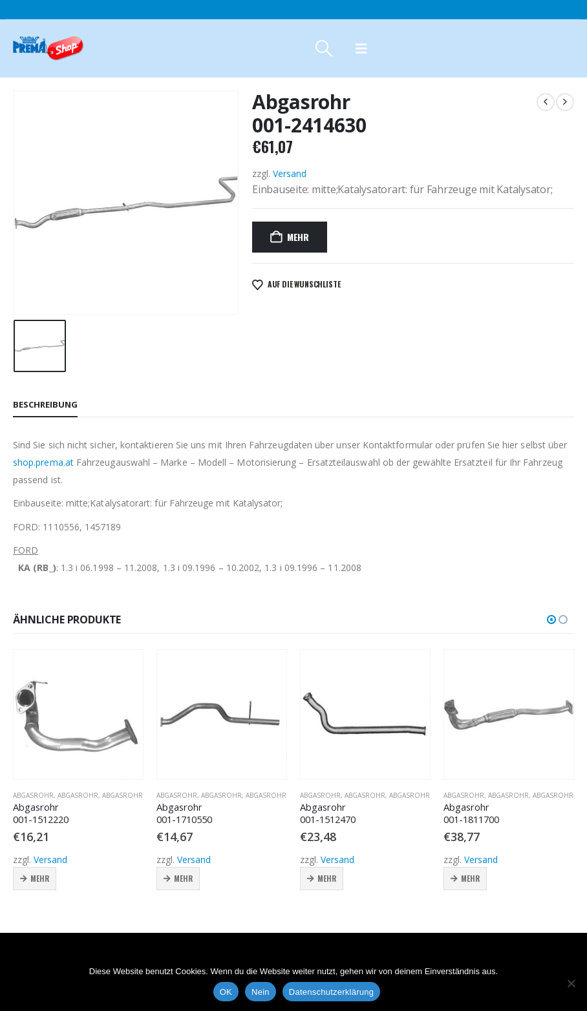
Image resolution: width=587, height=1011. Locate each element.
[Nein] (570, 983)
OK (226, 992)
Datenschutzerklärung (331, 992)
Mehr (298, 237)
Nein (260, 992)
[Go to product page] (78, 714)
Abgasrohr (33, 795)
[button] (324, 48)
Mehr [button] (39, 878)
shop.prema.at (43, 462)
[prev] (546, 102)
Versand (289, 173)
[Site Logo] (48, 48)
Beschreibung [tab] (45, 404)
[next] (565, 102)
